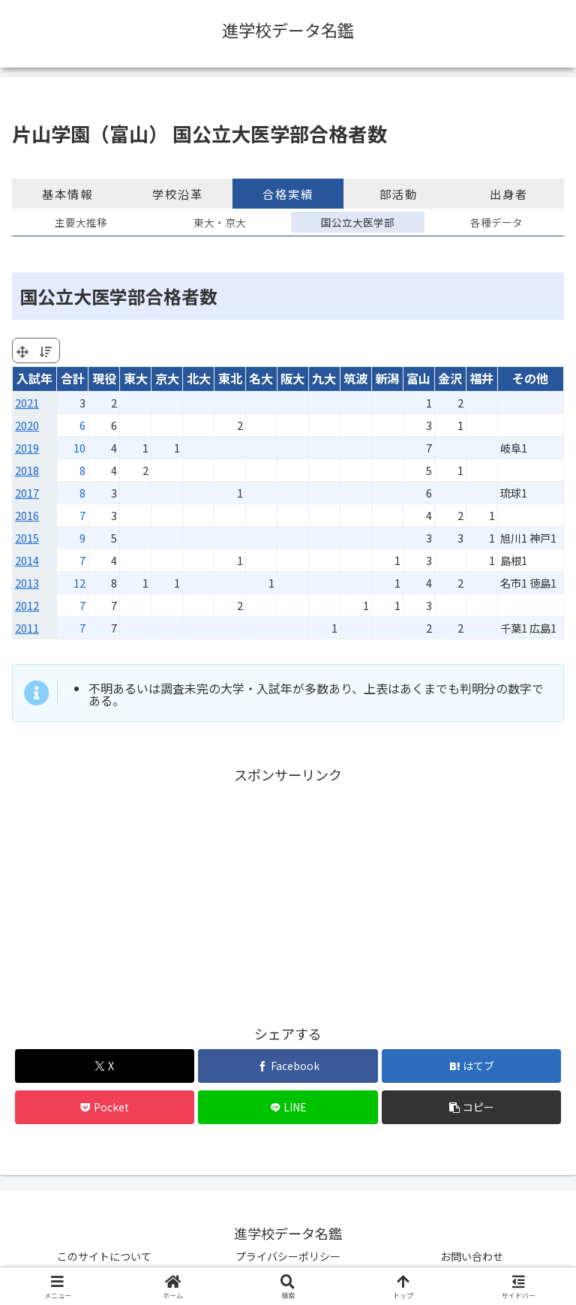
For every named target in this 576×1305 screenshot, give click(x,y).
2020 (27, 425)
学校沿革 (177, 193)
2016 (27, 515)
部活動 (399, 193)
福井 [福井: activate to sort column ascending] (482, 378)
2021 (27, 402)
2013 (27, 583)
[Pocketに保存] (104, 1107)
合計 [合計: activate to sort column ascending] (73, 378)
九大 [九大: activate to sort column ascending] (324, 378)
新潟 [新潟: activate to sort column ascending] (387, 378)
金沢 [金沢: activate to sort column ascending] (450, 378)
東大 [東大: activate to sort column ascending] (136, 378)
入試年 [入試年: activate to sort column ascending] (34, 378)
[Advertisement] (288, 891)
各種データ (496, 222)
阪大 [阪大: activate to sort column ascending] (292, 378)
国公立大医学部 (357, 222)
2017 (27, 493)
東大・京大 (220, 222)
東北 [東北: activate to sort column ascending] (230, 378)
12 (80, 583)
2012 (27, 605)
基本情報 (67, 193)
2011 (27, 628)
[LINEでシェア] (287, 1107)
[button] (471, 1107)
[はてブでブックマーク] (471, 1066)
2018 (27, 470)
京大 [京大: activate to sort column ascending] (167, 378)
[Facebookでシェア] (287, 1066)
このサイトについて (104, 1256)
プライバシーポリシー (288, 1256)
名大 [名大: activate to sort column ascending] (261, 378)
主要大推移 (81, 222)
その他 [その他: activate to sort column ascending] (530, 378)
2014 (27, 560)
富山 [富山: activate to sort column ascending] (418, 378)
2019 (27, 448)
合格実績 (288, 193)
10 (80, 448)
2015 (27, 538)
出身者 (509, 193)
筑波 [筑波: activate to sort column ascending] (356, 378)
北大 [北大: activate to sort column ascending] (199, 378)
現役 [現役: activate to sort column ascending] (104, 378)
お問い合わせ (471, 1256)
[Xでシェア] (104, 1066)
